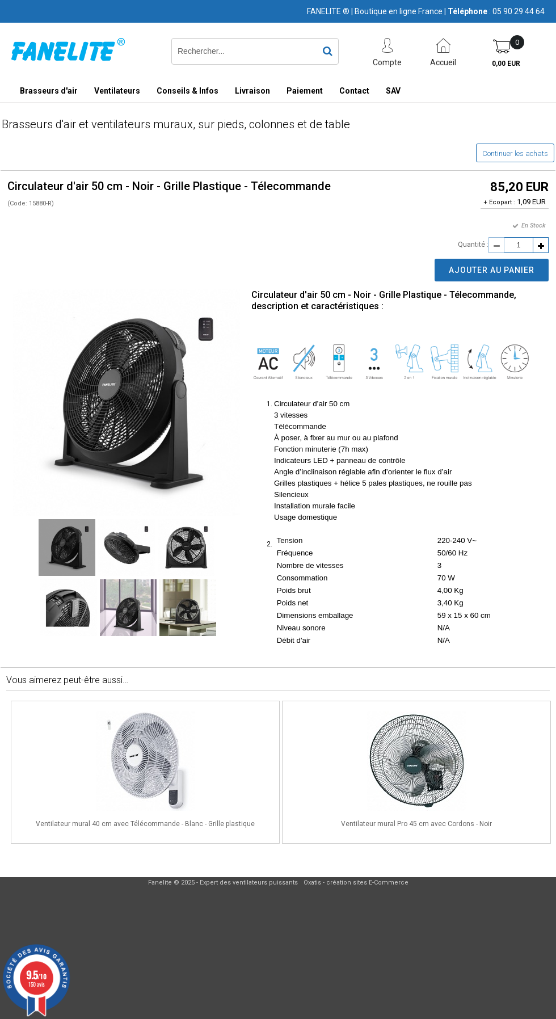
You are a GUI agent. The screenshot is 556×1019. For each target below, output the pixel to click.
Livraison (252, 90)
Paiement (305, 90)
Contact (354, 90)
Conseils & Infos (187, 90)
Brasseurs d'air (49, 90)
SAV (393, 90)
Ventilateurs (117, 90)
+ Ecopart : (499, 202)
